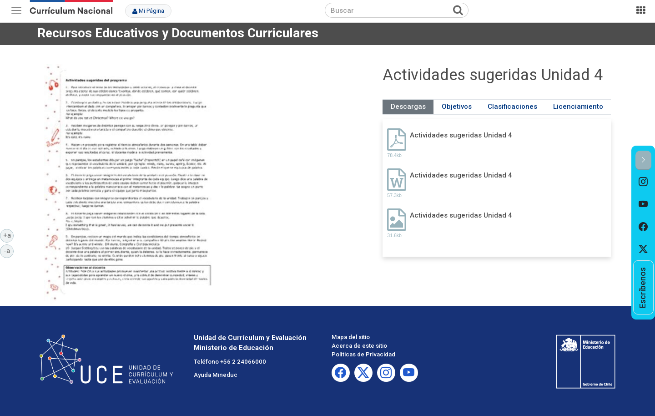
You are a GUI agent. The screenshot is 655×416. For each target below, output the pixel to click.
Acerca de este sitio (359, 345)
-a (9, 250)
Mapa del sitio (351, 337)
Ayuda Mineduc (215, 374)
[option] (643, 181)
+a (8, 234)
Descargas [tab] (408, 106)
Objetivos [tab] (457, 106)
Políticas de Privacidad (363, 354)
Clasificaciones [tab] (512, 106)
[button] (643, 160)
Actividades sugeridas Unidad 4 (461, 135)
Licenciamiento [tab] (578, 106)
